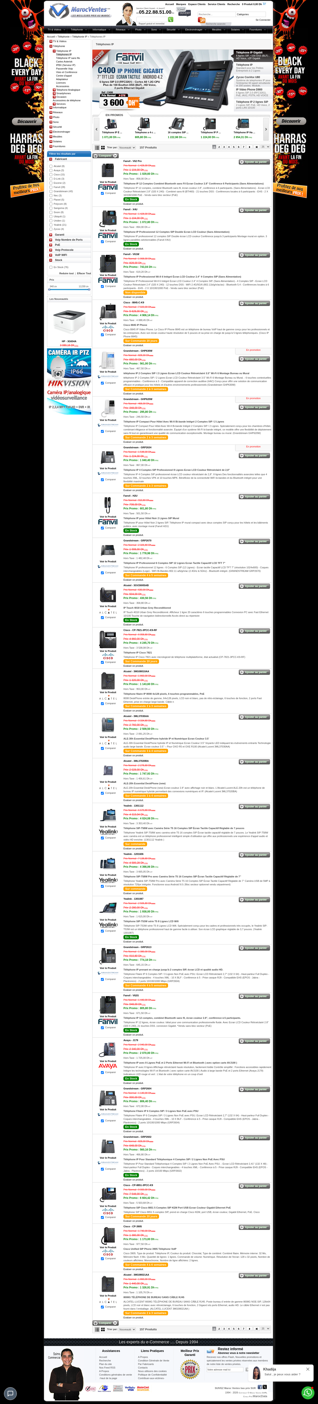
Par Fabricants (146, 1364)
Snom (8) (59, 212)
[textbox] (217, 14)
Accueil (51, 36)
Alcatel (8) (59, 166)
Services (61, 104)
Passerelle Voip (64, 68)
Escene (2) (59, 183)
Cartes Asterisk (64, 61)
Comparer (110, 193)
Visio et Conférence (66, 72)
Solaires (235, 29)
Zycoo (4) (59, 229)
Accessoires (62, 86)
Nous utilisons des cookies (152, 1371)
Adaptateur (62, 79)
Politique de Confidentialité (152, 1374)
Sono (154, 29)
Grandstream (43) (63, 191)
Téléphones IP (64, 54)
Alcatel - (136, 585)
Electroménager (194, 29)
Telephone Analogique (68, 89)
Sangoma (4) (61, 208)
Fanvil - (132, 161)
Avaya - (130, 1040)
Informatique (99, 29)
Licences (61, 82)
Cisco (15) (59, 174)
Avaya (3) (59, 170)
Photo (138, 29)
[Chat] (10, 1393)
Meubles (216, 29)
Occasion (61, 97)
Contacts (143, 1367)
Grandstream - (137, 350)
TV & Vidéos (54, 29)
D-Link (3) (59, 178)
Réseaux (120, 29)
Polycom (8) (60, 204)
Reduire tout (66, 273)
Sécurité (171, 29)
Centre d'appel (64, 75)
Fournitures (256, 29)
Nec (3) (58, 195)
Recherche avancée (215, 24)
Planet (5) (59, 199)
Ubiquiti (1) (59, 216)
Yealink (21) (60, 224)
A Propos (143, 1357)
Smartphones (63, 93)
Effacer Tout (84, 273)
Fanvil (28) (59, 187)
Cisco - (133, 302)
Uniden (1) (59, 220)
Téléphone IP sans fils (68, 58)
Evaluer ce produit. (133, 204)
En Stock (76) (61, 267)
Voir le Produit (108, 182)
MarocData (260, 1396)
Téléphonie (77, 29)
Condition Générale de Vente (153, 1360)
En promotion (253, 350)
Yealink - (133, 805)
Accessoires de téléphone (67, 100)
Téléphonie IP (79, 36)
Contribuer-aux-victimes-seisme (151, 1380)
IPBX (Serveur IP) (65, 65)
